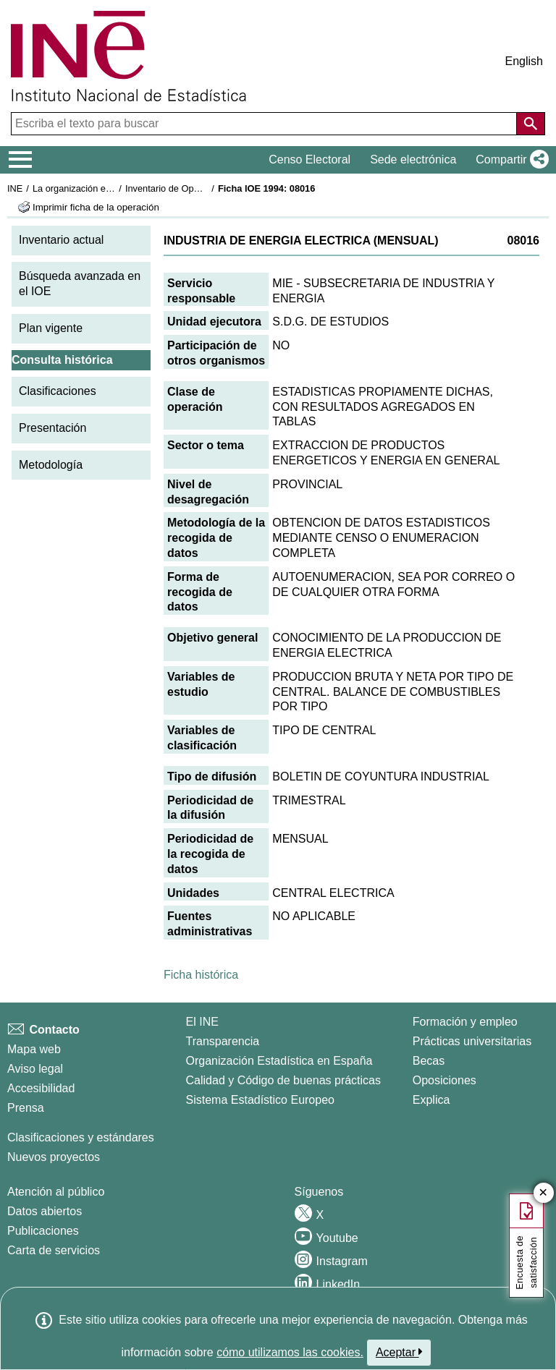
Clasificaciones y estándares (80, 1137)
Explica (431, 1100)
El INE (202, 1022)
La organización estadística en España (112, 188)
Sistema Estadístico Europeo (260, 1100)
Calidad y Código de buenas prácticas (284, 1080)
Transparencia (223, 1041)
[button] (509, 160)
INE (14, 188)
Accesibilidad (41, 1088)
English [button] (524, 61)
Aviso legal (35, 1069)
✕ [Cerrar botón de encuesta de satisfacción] (543, 1193)
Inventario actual (61, 240)
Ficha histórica (201, 975)
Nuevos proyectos (53, 1157)
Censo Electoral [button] (309, 159)
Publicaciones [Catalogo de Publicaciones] (43, 1231)
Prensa (25, 1108)
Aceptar (399, 1351)
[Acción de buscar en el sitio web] (530, 123)
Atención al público (55, 1192)
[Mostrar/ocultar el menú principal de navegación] (20, 160)
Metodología (51, 465)
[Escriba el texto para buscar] (265, 123)
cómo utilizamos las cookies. (289, 1352)
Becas (429, 1061)
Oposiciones (444, 1080)
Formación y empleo (465, 1022)
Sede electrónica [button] (413, 159)
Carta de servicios (53, 1250)
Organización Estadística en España (279, 1061)
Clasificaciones (57, 391)
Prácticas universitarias (472, 1041)
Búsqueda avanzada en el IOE (79, 283)
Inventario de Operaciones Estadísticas (206, 188)
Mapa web (34, 1049)
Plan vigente (51, 328)
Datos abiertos (44, 1211)
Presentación (52, 428)
